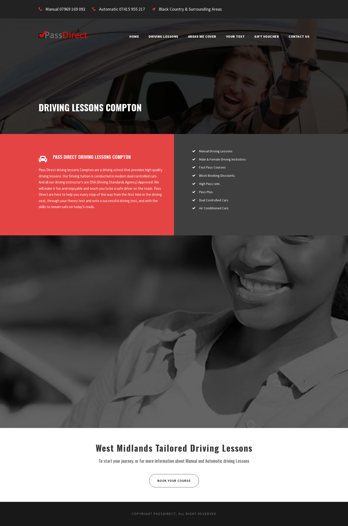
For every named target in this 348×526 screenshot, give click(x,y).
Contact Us (297, 36)
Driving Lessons (150, 36)
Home (119, 36)
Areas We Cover (193, 36)
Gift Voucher (262, 36)
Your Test (229, 36)
